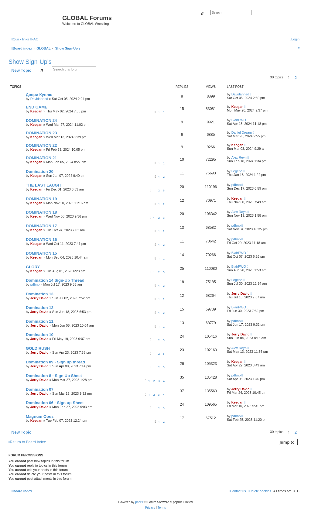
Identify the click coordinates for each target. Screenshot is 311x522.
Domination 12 (39, 307)
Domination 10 (39, 334)
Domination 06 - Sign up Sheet (55, 402)
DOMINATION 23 (41, 133)
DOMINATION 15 (41, 253)
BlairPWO (238, 120)
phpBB (139, 502)
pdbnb (236, 185)
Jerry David (39, 298)
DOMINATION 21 (41, 158)
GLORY (33, 267)
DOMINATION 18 (41, 212)
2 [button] (296, 77)
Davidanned (39, 99)
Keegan (36, 111)
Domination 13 (39, 294)
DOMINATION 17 (41, 226)
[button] (300, 77)
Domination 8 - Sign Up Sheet (54, 375)
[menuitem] (34, 39)
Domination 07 (39, 389)
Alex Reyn (239, 157)
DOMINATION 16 (41, 239)
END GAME (36, 107)
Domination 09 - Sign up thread (55, 362)
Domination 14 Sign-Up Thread (55, 280)
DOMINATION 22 (41, 145)
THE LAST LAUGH (43, 185)
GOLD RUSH (38, 348)
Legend (237, 171)
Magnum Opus (40, 416)
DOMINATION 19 (41, 199)
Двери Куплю (39, 94)
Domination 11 (39, 321)
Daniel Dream (241, 132)
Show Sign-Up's (30, 61)
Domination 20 (39, 171)
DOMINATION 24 (41, 120)
